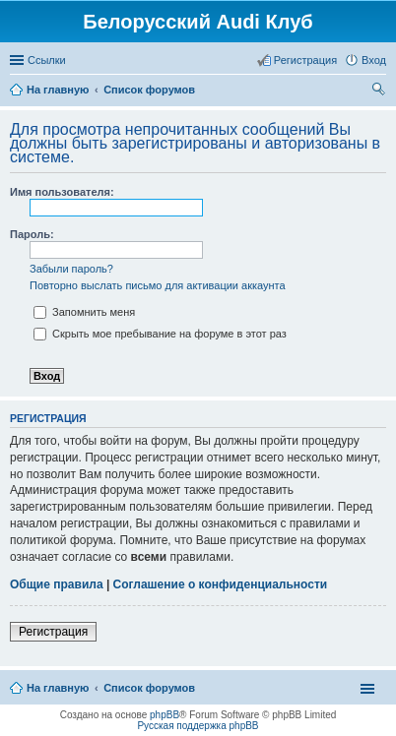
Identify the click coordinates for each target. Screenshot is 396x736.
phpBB (164, 714)
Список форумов (149, 688)
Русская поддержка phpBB (197, 725)
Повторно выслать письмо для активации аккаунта (158, 285)
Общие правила (56, 584)
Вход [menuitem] (374, 60)
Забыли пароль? (71, 269)
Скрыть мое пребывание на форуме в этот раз (160, 333)
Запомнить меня (84, 312)
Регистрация (53, 632)
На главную (58, 688)
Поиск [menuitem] (380, 91)
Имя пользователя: (62, 192)
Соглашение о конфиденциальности (220, 584)
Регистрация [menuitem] (305, 60)
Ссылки (47, 60)
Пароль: (32, 234)
